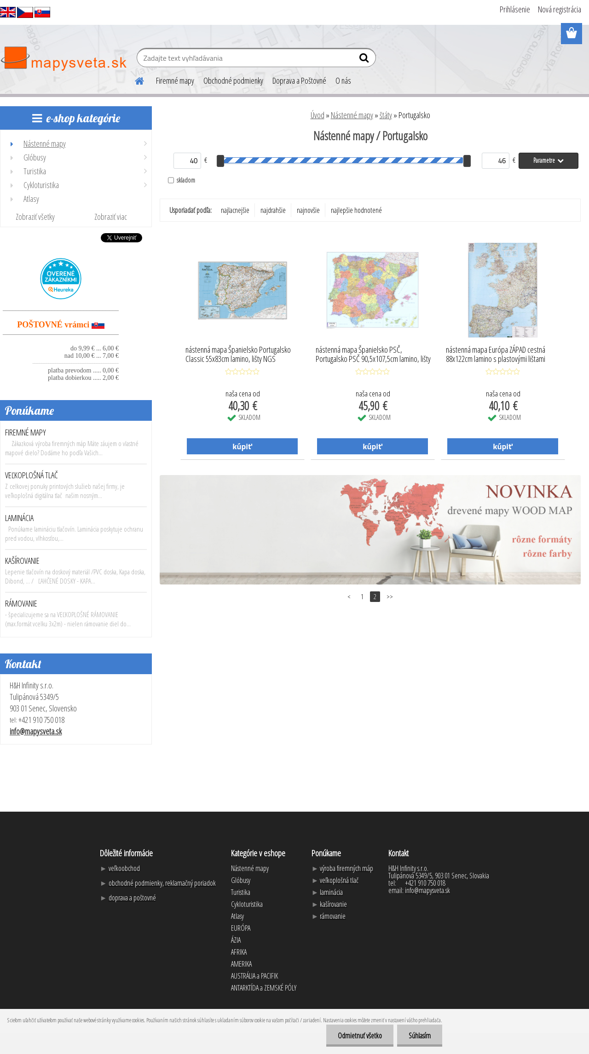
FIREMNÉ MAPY (25, 432)
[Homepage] (134, 79)
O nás (343, 80)
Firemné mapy (175, 80)
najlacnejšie (235, 210)
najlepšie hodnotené (356, 210)
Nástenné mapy (352, 114)
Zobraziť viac (110, 216)
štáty (386, 114)
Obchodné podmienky (233, 80)
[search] (365, 59)
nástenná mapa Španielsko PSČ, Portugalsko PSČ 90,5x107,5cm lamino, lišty (373, 354)
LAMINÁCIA (19, 517)
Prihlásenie (515, 9)
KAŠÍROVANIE (22, 560)
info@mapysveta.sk (36, 731)
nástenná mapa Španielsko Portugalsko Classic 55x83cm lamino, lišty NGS (238, 354)
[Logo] (63, 59)
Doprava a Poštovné (299, 80)
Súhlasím (420, 1036)
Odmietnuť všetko (360, 1036)
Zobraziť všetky (35, 216)
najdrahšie (273, 210)
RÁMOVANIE (21, 603)
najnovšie (308, 210)
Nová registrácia (559, 9)
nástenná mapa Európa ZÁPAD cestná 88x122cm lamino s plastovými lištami (495, 354)
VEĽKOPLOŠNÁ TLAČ (31, 475)
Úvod (317, 114)
